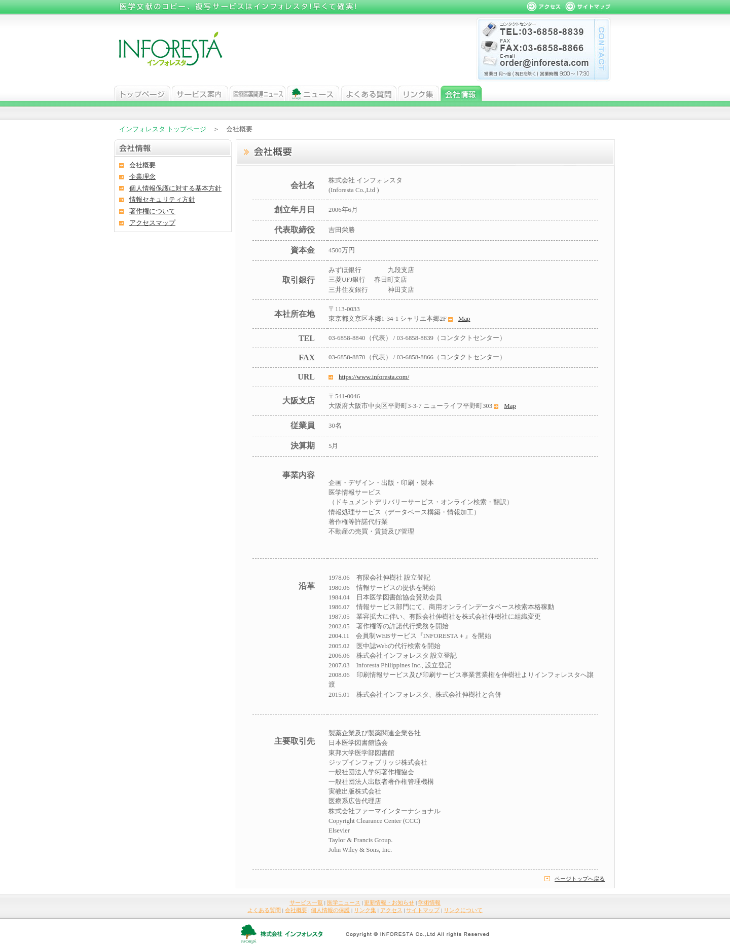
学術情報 (429, 902)
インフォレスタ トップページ (162, 129)
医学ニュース (257, 93)
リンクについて (463, 910)
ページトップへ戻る (580, 879)
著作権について (152, 211)
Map (464, 318)
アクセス (391, 910)
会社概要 (142, 165)
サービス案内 (200, 93)
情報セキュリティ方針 (162, 199)
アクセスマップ (152, 222)
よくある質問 (368, 93)
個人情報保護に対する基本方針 (175, 188)
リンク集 (418, 93)
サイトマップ (423, 910)
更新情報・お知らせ (389, 902)
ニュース (313, 93)
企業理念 (142, 176)
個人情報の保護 (330, 910)
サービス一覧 (306, 902)
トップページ (142, 93)
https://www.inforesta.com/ (374, 377)
